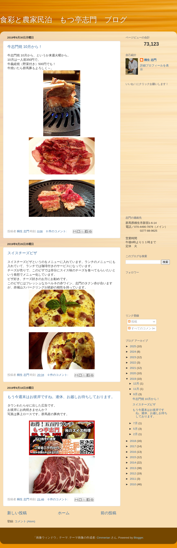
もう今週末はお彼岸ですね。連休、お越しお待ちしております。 (61, 397)
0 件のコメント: (56, 231)
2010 (133, 484)
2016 (133, 451)
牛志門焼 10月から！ (24, 47)
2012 (133, 473)
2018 (133, 440)
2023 (133, 357)
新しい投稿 (17, 513)
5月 (135, 428)
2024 (133, 351)
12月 (136, 383)
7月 (135, 423)
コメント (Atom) (25, 521)
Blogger (138, 537)
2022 (133, 362)
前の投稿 (108, 513)
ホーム (64, 513)
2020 (133, 373)
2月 (135, 434)
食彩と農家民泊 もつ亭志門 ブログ (63, 19)
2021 (133, 367)
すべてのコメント (141, 328)
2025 (133, 346)
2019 (133, 378)
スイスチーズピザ (22, 253)
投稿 (132, 321)
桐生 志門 (150, 60)
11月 (136, 388)
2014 (133, 462)
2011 (133, 478)
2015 (133, 457)
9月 (135, 394)
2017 (133, 446)
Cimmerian (103, 537)
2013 (133, 468)
